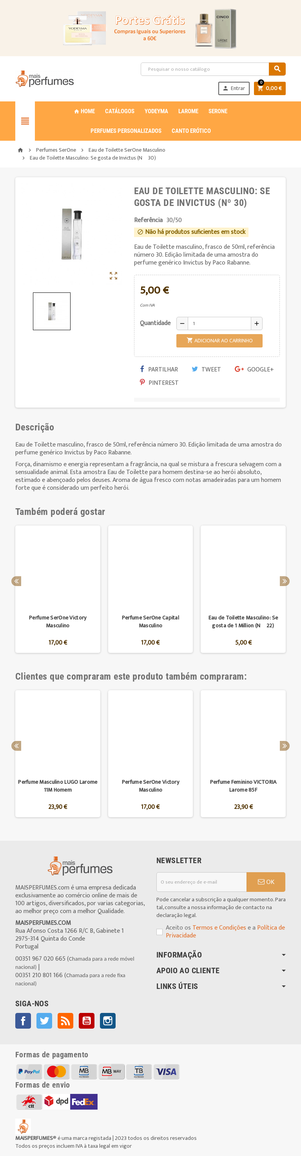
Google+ (254, 369)
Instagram (108, 1021)
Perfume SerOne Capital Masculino (150, 621)
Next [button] (285, 581)
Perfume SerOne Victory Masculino (57, 621)
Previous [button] (16, 581)
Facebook (23, 1021)
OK (266, 882)
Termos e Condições (219, 928)
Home (84, 111)
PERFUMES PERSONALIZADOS (126, 130)
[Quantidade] (219, 323)
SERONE (218, 111)
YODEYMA (156, 111)
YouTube (86, 1021)
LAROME (188, 111)
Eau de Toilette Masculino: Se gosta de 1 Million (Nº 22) (243, 621)
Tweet (206, 369)
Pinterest (159, 383)
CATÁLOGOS (119, 111)
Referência (148, 220)
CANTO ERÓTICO (191, 130)
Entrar (233, 88)
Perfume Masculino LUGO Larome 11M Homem (57, 785)
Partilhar (159, 369)
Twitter (44, 1021)
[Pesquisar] (213, 69)
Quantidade (155, 323)
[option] (57, 589)
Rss (65, 1021)
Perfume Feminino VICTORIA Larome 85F (243, 785)
